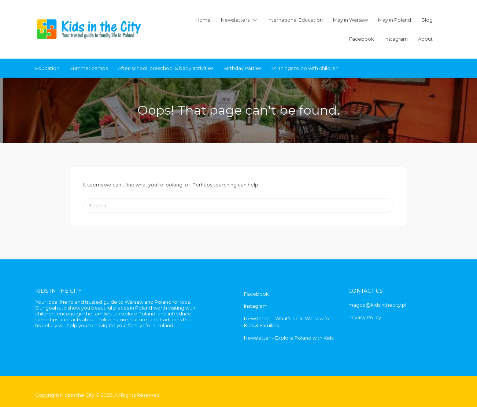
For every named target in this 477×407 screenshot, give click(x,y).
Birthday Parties (242, 68)
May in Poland (394, 20)
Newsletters (235, 20)
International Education (295, 20)
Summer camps (89, 68)
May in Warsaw (350, 20)
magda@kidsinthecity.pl (377, 305)
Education (47, 68)
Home (203, 20)
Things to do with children (308, 68)
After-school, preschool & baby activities (165, 68)
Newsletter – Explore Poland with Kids (288, 338)
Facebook (361, 39)
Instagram (396, 39)
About (425, 39)
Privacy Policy (364, 317)
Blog (427, 20)
